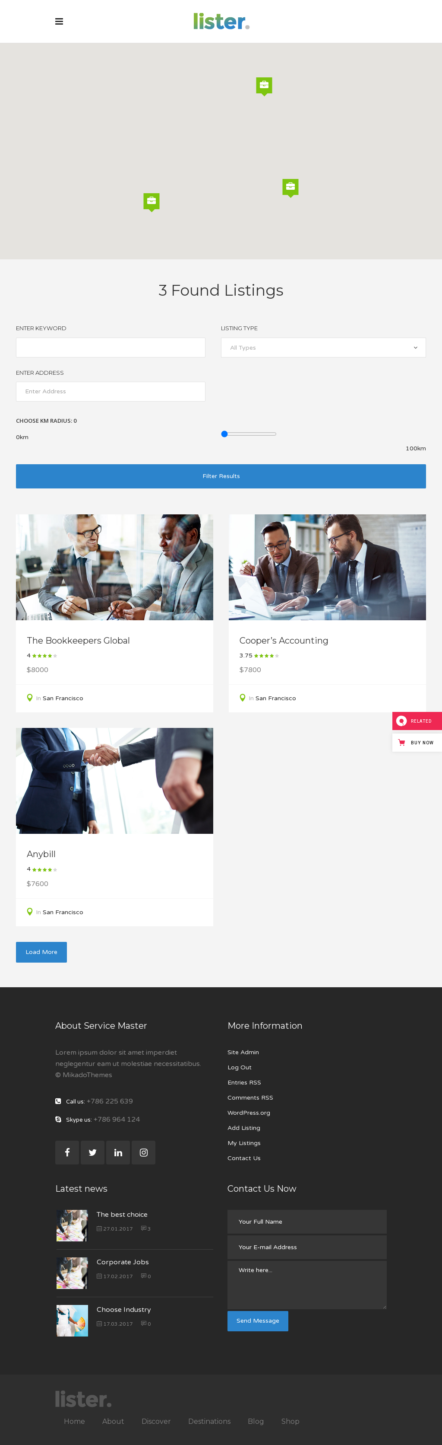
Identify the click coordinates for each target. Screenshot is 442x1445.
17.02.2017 (115, 1276)
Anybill (41, 854)
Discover (156, 1421)
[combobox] (323, 347)
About (113, 1421)
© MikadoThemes (83, 1075)
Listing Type (239, 328)
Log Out (239, 1067)
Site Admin (243, 1052)
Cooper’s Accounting (284, 640)
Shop (290, 1421)
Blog (256, 1421)
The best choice (122, 1214)
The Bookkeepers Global (78, 640)
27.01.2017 (115, 1229)
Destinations (209, 1421)
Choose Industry (124, 1309)
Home (74, 1421)
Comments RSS (250, 1097)
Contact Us (244, 1158)
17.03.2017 (115, 1324)
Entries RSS (244, 1082)
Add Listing (243, 1128)
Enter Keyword (41, 328)
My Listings (244, 1143)
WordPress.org (248, 1112)
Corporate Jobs (123, 1262)
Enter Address (40, 372)
